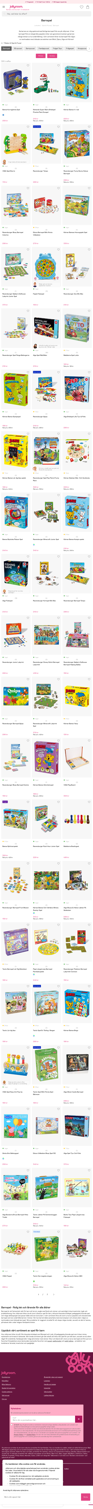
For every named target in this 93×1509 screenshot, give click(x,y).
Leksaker (37, 25)
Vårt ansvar (5, 1395)
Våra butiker (48, 1392)
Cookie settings (7, 1392)
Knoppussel (82, 48)
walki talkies (69, 1341)
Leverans (47, 1381)
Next (89, 48)
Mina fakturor (6, 1384)
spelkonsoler (57, 1341)
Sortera (52, 56)
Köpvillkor (5, 1381)
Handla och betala (50, 1384)
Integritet (47, 1388)
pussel (49, 1341)
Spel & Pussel (46, 25)
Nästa (53, 1294)
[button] (4, 7)
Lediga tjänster (49, 1395)
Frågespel (70, 48)
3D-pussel (18, 48)
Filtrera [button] (40, 56)
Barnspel (56, 25)
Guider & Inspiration (8, 1388)
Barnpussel (30, 48)
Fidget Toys (57, 48)
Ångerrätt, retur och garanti (53, 1377)
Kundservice (6, 1377)
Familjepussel (44, 48)
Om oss (4, 1399)
